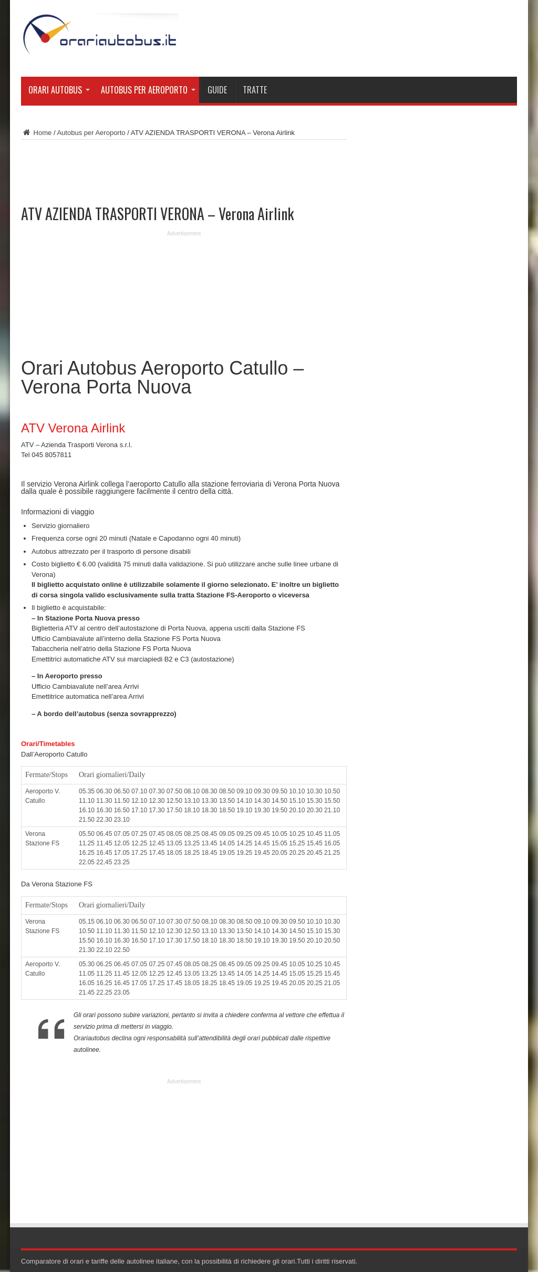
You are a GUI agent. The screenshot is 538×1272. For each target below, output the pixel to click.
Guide (217, 90)
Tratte (255, 90)
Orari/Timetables (48, 744)
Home (36, 133)
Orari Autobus (59, 90)
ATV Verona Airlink (73, 428)
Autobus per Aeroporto (148, 90)
